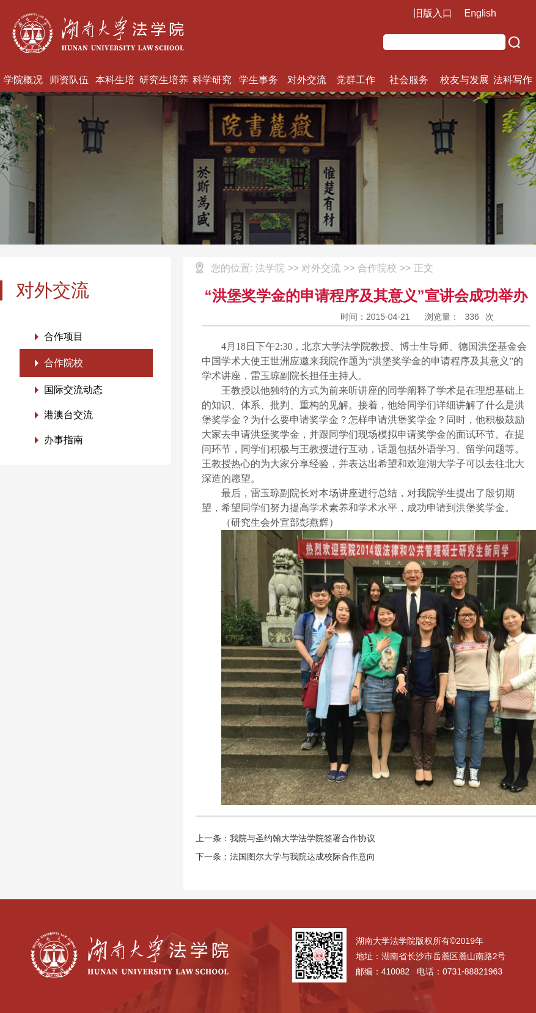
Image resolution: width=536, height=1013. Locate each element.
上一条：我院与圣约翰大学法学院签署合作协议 (285, 838)
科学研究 (212, 80)
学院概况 (23, 80)
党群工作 (355, 80)
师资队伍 (69, 80)
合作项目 (63, 336)
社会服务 (408, 80)
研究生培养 (163, 80)
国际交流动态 (73, 390)
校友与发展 (464, 80)
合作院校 (63, 363)
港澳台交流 (68, 415)
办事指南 (63, 440)
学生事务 (258, 80)
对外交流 (306, 80)
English (480, 13)
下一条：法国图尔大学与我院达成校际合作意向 (285, 856)
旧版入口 (432, 13)
